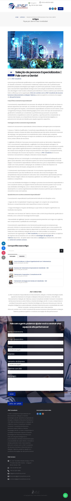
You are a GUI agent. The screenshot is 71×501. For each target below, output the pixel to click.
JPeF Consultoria (32, 233)
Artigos (22, 17)
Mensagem (12, 376)
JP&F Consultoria (16, 79)
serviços (41, 238)
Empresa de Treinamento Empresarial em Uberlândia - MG (31, 268)
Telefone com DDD (15, 369)
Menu (60, 8)
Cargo (10, 347)
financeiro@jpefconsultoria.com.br (20, 476)
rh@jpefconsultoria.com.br (18, 473)
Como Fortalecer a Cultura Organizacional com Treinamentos (32, 261)
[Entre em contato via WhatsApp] (65, 495)
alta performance (15, 97)
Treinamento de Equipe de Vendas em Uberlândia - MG (30, 281)
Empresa (11, 354)
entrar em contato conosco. (18, 240)
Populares (13, 256)
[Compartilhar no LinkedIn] (4, 243)
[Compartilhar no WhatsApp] (4, 258)
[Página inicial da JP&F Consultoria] (18, 6)
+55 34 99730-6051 (15, 468)
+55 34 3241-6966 (15, 470)
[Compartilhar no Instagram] (4, 253)
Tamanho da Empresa (16, 362)
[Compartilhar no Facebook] (4, 248)
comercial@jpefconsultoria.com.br (20, 479)
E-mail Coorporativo (15, 339)
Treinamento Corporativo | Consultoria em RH (27, 274)
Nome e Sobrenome (15, 332)
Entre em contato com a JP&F (39, 93)
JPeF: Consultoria (46, 152)
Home (16, 17)
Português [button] (32, 3)
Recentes (22, 256)
